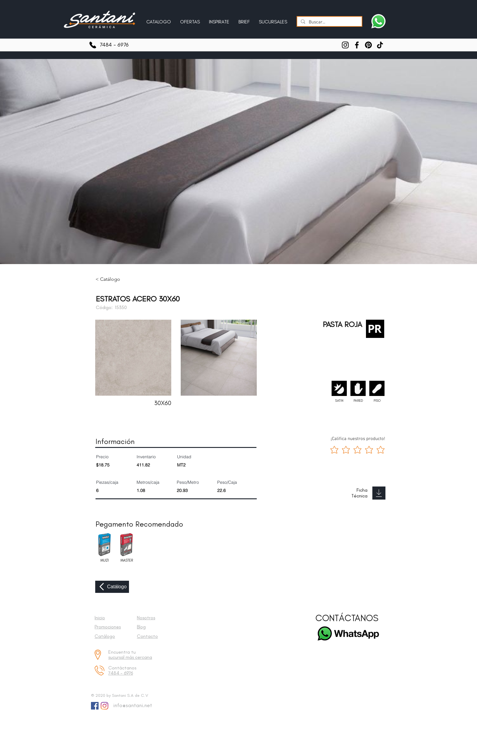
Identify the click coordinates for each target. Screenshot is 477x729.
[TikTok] (380, 45)
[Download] (379, 493)
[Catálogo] (112, 587)
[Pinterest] (368, 45)
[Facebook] (356, 45)
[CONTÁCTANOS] (347, 618)
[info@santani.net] (131, 705)
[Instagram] (345, 45)
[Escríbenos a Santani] (378, 21)
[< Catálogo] (112, 279)
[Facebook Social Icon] (95, 706)
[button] (219, 19)
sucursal (117, 657)
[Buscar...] (329, 22)
